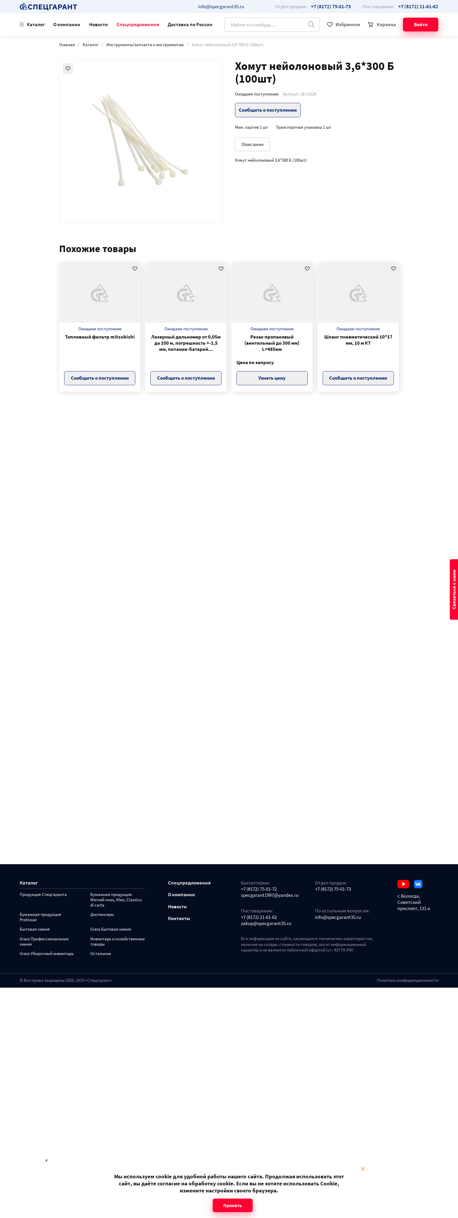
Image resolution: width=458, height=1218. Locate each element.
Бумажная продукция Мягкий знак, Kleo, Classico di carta (116, 900)
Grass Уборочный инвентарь (47, 953)
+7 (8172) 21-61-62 (259, 917)
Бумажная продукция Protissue (40, 917)
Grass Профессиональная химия (44, 941)
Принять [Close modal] (232, 1205)
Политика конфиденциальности (407, 980)
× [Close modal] (363, 1169)
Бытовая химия (35, 929)
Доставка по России (190, 24)
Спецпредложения (137, 24)
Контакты (179, 918)
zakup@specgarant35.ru (266, 923)
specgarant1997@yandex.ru (270, 895)
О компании (66, 24)
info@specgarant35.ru (221, 6)
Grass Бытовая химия (110, 929)
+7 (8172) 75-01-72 (259, 889)
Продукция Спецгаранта (43, 894)
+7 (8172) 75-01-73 (333, 889)
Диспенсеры (102, 914)
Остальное (100, 953)
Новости (98, 24)
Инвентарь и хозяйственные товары (117, 941)
